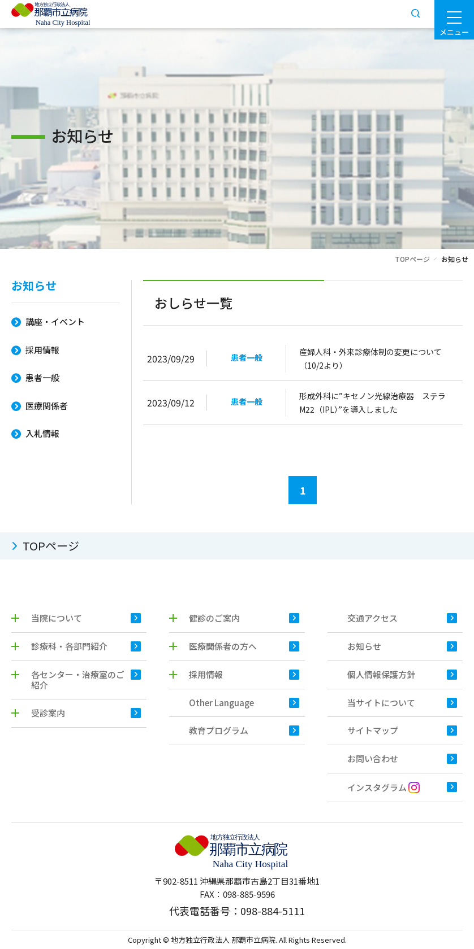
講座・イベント (55, 321)
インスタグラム (383, 787)
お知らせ (34, 287)
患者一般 (42, 377)
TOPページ (412, 259)
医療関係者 (46, 406)
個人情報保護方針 (381, 674)
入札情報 (42, 433)
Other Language (221, 703)
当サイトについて (381, 703)
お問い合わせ (372, 758)
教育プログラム (218, 730)
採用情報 (42, 350)
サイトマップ (372, 730)
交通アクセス (372, 618)
